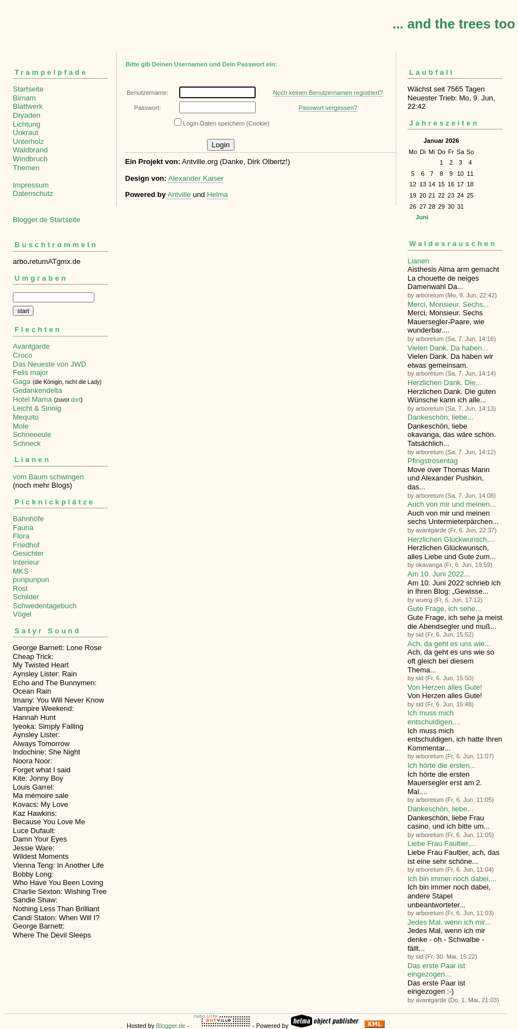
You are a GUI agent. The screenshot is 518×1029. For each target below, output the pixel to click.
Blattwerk (27, 106)
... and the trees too (453, 23)
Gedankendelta (37, 390)
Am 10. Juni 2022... (438, 574)
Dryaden (26, 115)
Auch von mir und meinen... (451, 504)
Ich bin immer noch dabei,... (452, 878)
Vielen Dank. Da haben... (447, 348)
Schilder (26, 597)
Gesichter (28, 553)
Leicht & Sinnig (37, 408)
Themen (26, 168)
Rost (20, 588)
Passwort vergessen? (328, 107)
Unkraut (26, 132)
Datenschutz (33, 193)
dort (75, 400)
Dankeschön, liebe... (440, 417)
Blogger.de (171, 1025)
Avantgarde (31, 346)
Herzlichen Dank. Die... (444, 382)
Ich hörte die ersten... (441, 765)
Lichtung (26, 124)
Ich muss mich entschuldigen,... (434, 717)
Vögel (22, 614)
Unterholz (28, 141)
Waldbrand (30, 150)
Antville (179, 194)
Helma (217, 194)
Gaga (22, 381)
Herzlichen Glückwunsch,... (451, 539)
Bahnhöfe (28, 518)
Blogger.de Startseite (46, 219)
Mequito (26, 417)
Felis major (31, 372)
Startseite (28, 89)
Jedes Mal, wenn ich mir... (449, 922)
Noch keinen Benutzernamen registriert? (328, 92)
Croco (22, 355)
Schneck (27, 443)
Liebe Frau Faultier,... (441, 843)
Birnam (24, 98)
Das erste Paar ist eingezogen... (436, 970)
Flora (21, 536)
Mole (20, 426)
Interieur (26, 562)
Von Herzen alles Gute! (444, 687)
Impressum (31, 185)
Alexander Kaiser (195, 178)
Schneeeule (32, 434)
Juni (422, 217)
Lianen (418, 261)
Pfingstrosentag (432, 460)
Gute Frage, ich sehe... (444, 608)
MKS (20, 571)
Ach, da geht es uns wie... (449, 643)
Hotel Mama (32, 399)
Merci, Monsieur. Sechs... (448, 304)
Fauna (23, 527)
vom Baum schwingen (48, 477)
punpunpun (31, 579)
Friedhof (26, 545)
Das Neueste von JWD (50, 364)
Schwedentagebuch (44, 606)
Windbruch (30, 159)
